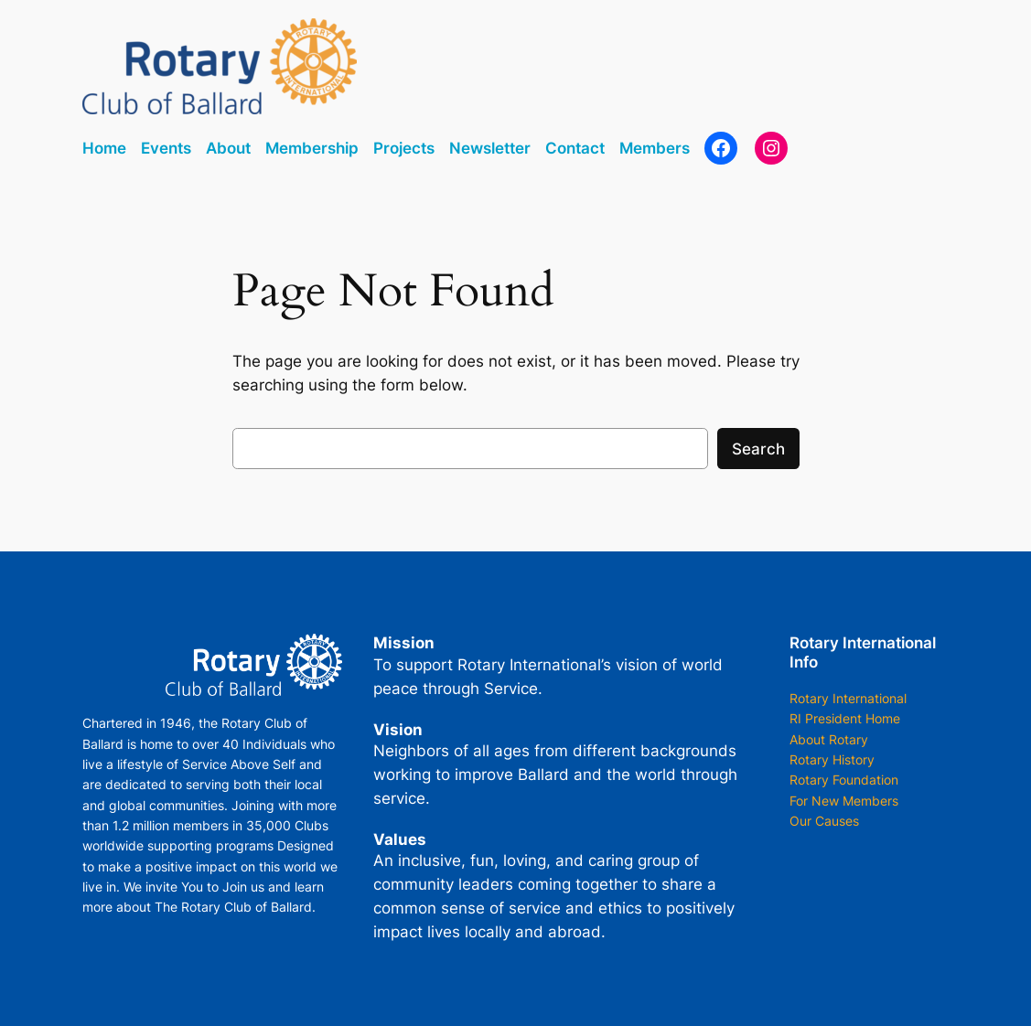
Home (104, 148)
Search (758, 449)
